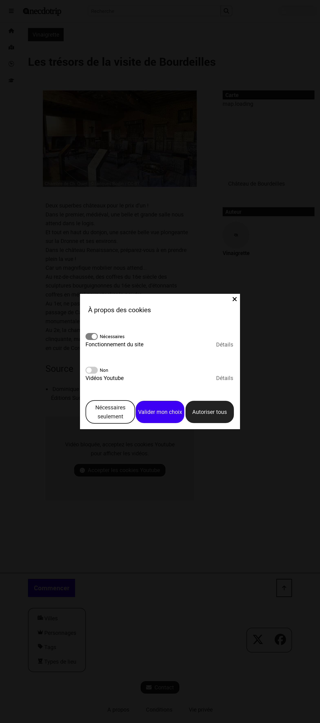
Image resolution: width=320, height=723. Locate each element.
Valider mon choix (160, 412)
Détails (224, 344)
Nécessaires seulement (110, 412)
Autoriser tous (209, 412)
